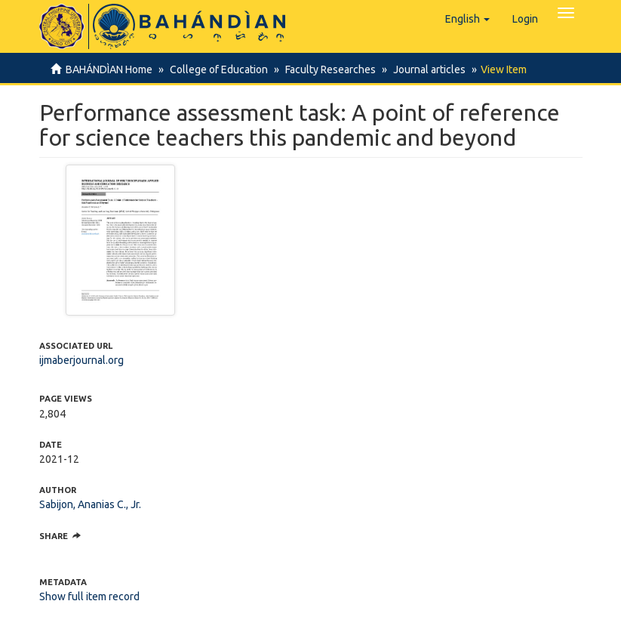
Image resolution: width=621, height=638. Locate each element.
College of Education (219, 69)
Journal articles (429, 69)
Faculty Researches (330, 69)
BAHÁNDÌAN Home (109, 69)
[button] (467, 19)
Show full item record (89, 596)
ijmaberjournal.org (81, 360)
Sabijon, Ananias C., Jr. (90, 504)
